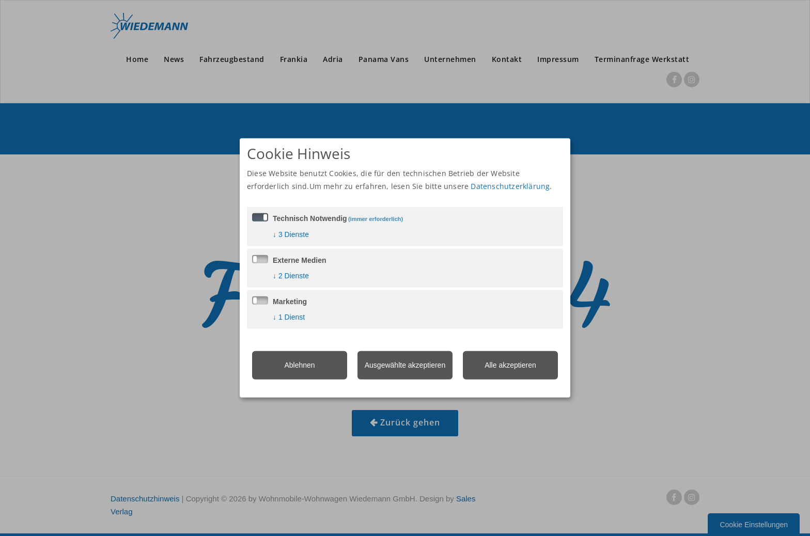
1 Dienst (289, 316)
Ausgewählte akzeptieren (405, 364)
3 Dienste (291, 234)
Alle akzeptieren (510, 364)
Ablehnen (299, 364)
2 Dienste (291, 275)
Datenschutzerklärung (510, 186)
